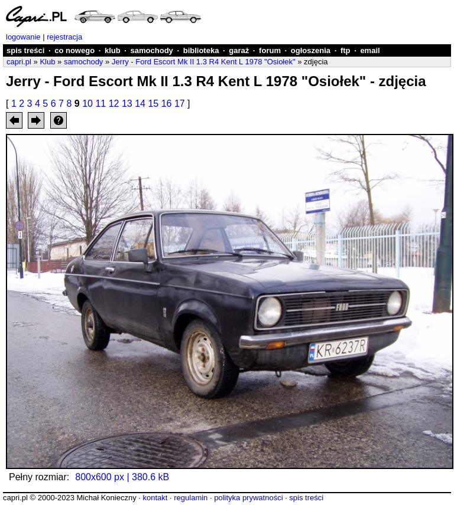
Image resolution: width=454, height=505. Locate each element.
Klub (47, 61)
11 (100, 104)
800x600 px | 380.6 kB (122, 477)
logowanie (23, 36)
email (370, 50)
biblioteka (201, 50)
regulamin (190, 497)
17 (179, 104)
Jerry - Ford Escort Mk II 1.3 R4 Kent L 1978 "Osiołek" (204, 61)
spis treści (25, 50)
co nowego (74, 50)
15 (153, 104)
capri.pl (19, 61)
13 (127, 104)
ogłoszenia (310, 50)
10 (87, 104)
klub (113, 50)
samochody (152, 50)
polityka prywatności (248, 497)
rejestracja (64, 36)
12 (114, 104)
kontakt (154, 497)
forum (270, 50)
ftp (345, 50)
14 (140, 104)
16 (166, 104)
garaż (239, 50)
